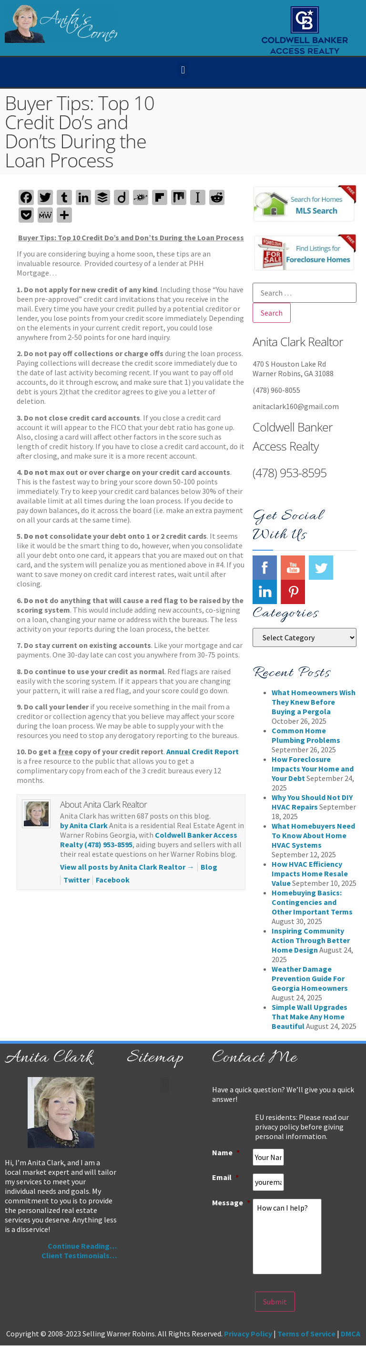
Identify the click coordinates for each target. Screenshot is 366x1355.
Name (226, 1152)
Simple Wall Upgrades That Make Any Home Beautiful (309, 1016)
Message (231, 1202)
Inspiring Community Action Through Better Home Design (311, 940)
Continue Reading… (82, 1246)
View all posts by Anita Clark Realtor (127, 867)
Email (225, 1177)
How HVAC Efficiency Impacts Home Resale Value (310, 873)
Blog (209, 867)
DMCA (350, 1333)
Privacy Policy (248, 1333)
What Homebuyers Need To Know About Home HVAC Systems (313, 835)
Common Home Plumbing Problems (306, 735)
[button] (182, 70)
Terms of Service (306, 1333)
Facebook (113, 879)
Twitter (76, 879)
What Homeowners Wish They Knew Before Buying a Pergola (314, 702)
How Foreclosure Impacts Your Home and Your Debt (313, 768)
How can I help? (287, 1236)
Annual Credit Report (202, 751)
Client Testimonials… (79, 1255)
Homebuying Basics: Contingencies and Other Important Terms (312, 902)
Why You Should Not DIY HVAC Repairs (312, 801)
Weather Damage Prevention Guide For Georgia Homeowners (310, 978)
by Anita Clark (84, 825)
